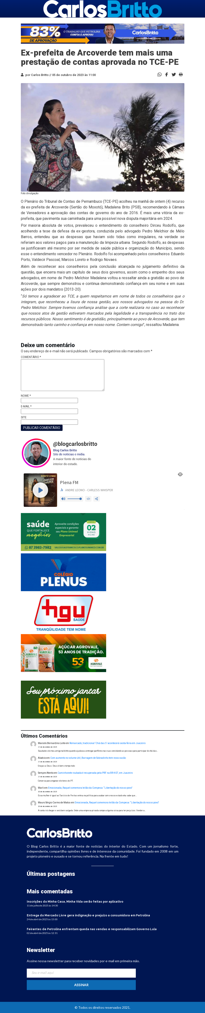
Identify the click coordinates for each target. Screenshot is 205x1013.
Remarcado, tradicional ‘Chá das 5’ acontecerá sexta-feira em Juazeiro (107, 743)
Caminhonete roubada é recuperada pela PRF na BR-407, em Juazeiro (95, 773)
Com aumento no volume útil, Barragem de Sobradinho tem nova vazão (88, 758)
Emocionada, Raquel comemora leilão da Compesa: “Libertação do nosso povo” (90, 788)
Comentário (31, 357)
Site (24, 417)
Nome (26, 395)
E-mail (26, 406)
